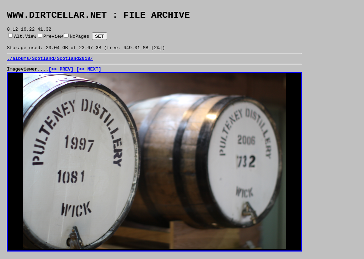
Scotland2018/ (75, 64)
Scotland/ (44, 64)
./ (9, 64)
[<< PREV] (60, 76)
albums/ (22, 64)
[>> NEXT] (88, 76)
